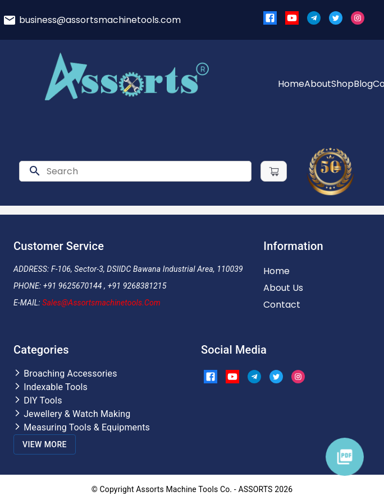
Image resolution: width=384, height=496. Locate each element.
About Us (283, 287)
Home (291, 83)
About (317, 83)
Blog (363, 83)
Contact (281, 304)
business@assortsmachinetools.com (100, 19)
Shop (342, 83)
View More (44, 444)
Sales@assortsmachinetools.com (101, 302)
